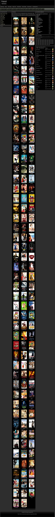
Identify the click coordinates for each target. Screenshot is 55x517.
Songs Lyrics (14, 6)
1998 (52, 40)
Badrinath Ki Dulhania (39, 68)
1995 (40, 41)
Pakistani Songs (10, 9)
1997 (36, 41)
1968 (52, 42)
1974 (42, 42)
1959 (51, 43)
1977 (36, 42)
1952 (45, 44)
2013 (44, 39)
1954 (42, 44)
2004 (42, 40)
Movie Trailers (24, 6)
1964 (42, 43)
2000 (49, 40)
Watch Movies (19, 6)
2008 (52, 39)
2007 (36, 40)
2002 (45, 40)
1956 (38, 44)
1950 (49, 44)
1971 (47, 42)
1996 (38, 41)
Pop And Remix (19, 9)
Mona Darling (38, 78)
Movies (6, 6)
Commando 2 (38, 70)
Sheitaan (37, 53)
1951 (47, 44)
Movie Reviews (29, 6)
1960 (49, 43)
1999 (51, 40)
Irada (37, 84)
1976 (38, 42)
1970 (49, 42)
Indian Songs (14, 9)
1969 (51, 42)
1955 (40, 44)
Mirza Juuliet (38, 49)
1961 (47, 43)
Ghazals (28, 9)
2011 (47, 39)
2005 (40, 40)
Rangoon (37, 76)
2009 (51, 39)
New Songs (31, 9)
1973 (44, 42)
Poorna (37, 57)
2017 (36, 39)
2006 (38, 40)
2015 (40, 39)
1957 (36, 44)
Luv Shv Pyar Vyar (38, 72)
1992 (45, 41)
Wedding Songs (39, 9)
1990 (49, 41)
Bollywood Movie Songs (4, 9)
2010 (49, 39)
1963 (44, 43)
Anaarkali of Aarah (38, 51)
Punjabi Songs (24, 9)
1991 (47, 41)
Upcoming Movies (35, 6)
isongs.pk (30, 512)
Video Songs (9, 6)
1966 (38, 43)
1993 (44, 41)
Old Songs (35, 9)
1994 (42, 41)
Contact (43, 9)
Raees (37, 88)
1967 (36, 43)
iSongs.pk (4, 1)
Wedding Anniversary (39, 80)
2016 (38, 39)
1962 (45, 43)
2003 (44, 40)
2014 (42, 39)
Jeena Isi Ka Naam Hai (39, 74)
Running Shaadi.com (39, 82)
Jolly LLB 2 (37, 86)
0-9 (36, 36)
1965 (40, 43)
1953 (44, 44)
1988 (52, 41)
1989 (51, 41)
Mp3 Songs (2, 6)
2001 (47, 40)
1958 (52, 43)
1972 (45, 42)
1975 (40, 42)
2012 (45, 39)
